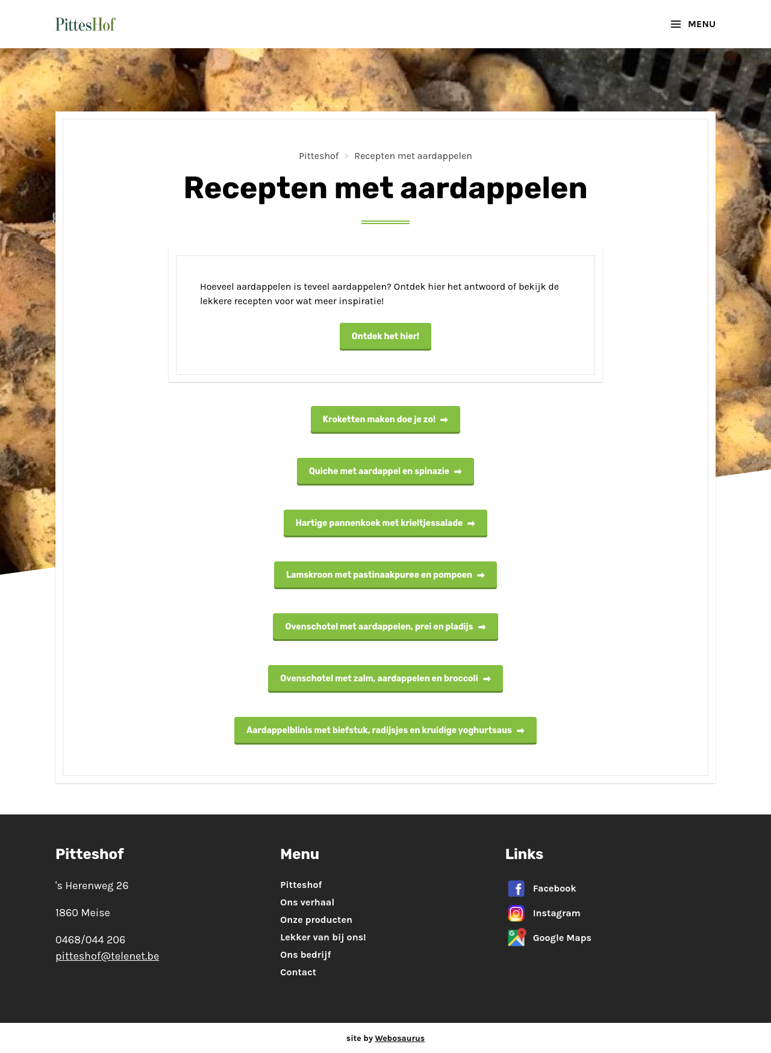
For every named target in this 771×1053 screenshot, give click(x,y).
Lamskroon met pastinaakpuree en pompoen (385, 575)
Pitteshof (319, 155)
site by (385, 1038)
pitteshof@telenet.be (107, 956)
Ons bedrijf (305, 954)
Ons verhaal (307, 902)
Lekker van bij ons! (323, 937)
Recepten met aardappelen (413, 155)
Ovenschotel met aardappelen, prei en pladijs (385, 627)
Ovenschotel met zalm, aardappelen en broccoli (385, 678)
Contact (298, 972)
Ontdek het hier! (385, 336)
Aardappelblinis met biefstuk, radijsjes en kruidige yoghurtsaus (385, 730)
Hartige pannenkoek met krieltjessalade (386, 523)
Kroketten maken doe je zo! (385, 419)
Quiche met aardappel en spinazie (385, 471)
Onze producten (316, 919)
